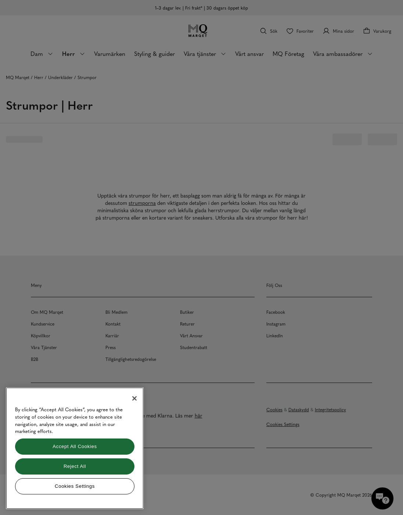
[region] (75, 448)
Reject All (75, 466)
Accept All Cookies (75, 446)
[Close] (134, 398)
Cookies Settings (75, 486)
